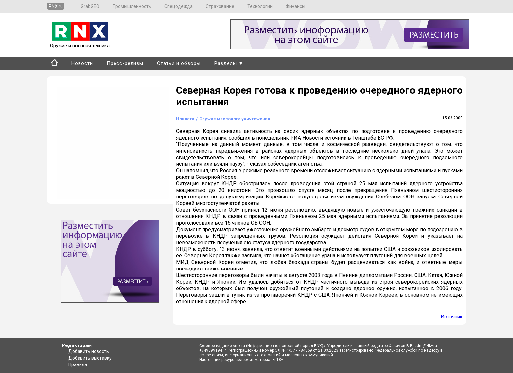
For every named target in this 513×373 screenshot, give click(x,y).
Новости (82, 63)
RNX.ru (56, 6)
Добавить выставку (90, 358)
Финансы (295, 6)
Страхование (220, 6)
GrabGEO (90, 6)
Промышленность (132, 6)
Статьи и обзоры (179, 63)
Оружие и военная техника (80, 42)
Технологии (260, 6)
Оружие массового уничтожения (234, 118)
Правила (77, 364)
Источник (452, 317)
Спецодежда (178, 6)
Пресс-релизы (125, 63)
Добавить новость (88, 351)
